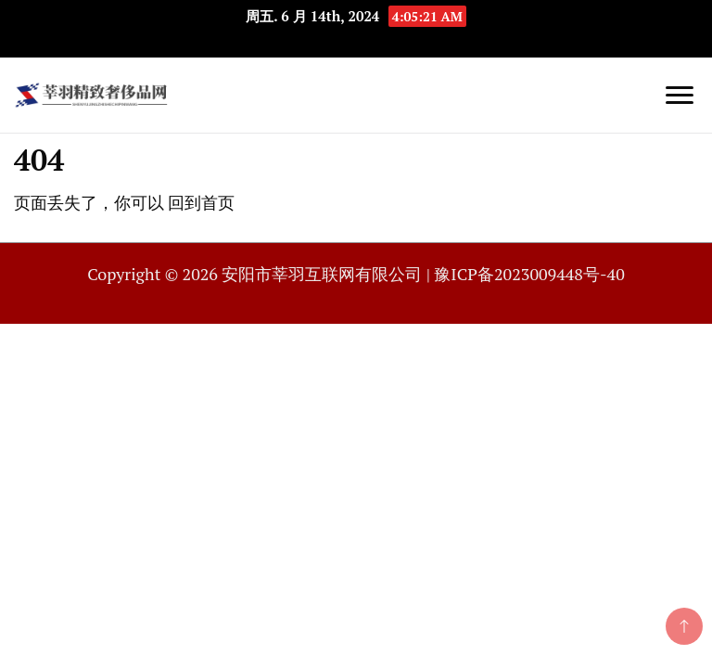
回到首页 (201, 202)
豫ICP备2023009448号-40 (529, 274)
